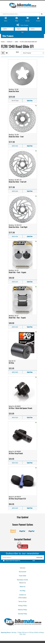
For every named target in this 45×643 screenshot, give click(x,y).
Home (3, 41)
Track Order (22, 575)
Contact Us (22, 594)
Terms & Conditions (26, 560)
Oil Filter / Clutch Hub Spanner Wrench (20, 408)
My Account (22, 571)
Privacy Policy (39, 560)
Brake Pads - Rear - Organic (17, 318)
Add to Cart (15, 146)
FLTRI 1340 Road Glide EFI (28, 41)
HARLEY (9, 41)
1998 (16, 41)
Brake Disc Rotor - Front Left (17, 182)
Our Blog (22, 590)
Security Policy (22, 613)
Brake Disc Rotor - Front (16, 137)
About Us (22, 586)
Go (22, 32)
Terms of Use (22, 601)
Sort (17, 52)
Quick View (29, 100)
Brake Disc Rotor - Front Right (18, 227)
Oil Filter (11, 363)
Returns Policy (22, 609)
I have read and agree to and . (23, 560)
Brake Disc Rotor (14, 91)
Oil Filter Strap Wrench (16, 453)
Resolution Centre (22, 580)
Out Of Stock (15, 100)
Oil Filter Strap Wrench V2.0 (17, 499)
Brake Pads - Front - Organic (17, 272)
